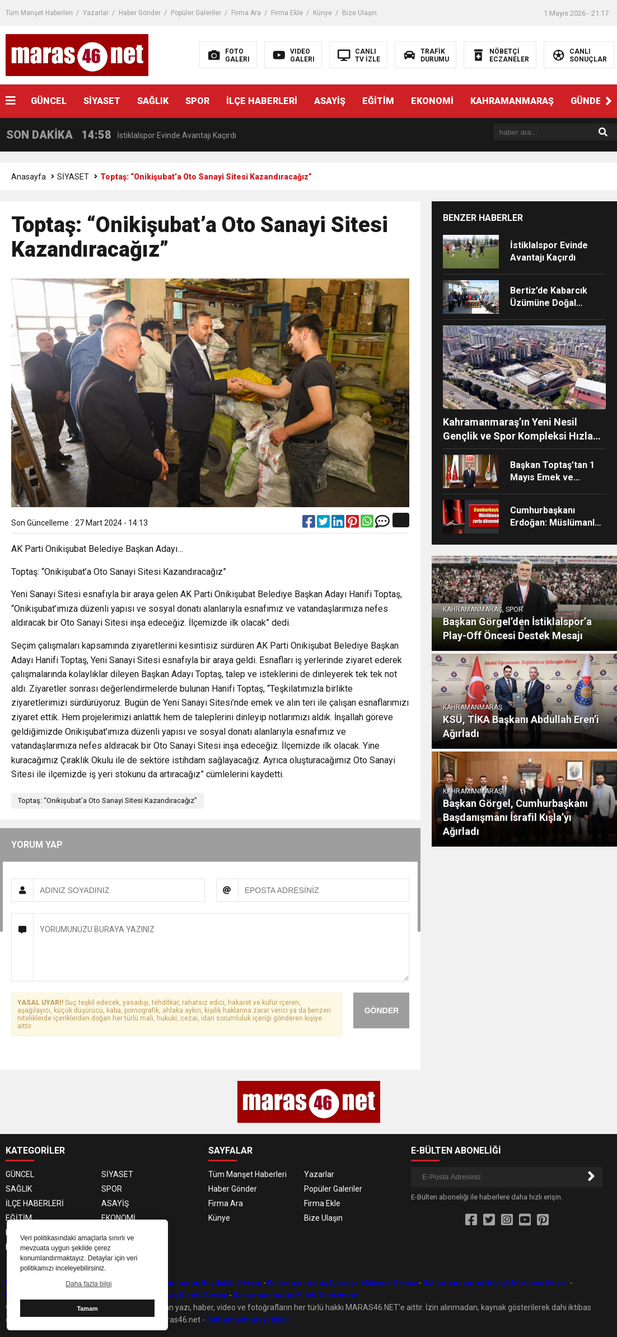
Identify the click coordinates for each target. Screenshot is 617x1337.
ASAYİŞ (329, 101)
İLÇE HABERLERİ (261, 101)
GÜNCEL (49, 101)
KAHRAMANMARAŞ (512, 101)
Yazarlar (96, 13)
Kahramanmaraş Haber (248, 1319)
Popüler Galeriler (196, 13)
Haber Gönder (140, 13)
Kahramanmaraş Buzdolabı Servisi (200, 1282)
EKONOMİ (432, 101)
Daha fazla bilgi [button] (88, 1284)
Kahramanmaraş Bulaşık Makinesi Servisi (495, 1282)
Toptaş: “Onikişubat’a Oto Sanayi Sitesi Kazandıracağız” (107, 800)
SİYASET (101, 101)
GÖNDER (381, 1010)
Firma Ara (246, 13)
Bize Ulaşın (359, 13)
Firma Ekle (287, 13)
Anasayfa (28, 176)
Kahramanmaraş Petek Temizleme (295, 1295)
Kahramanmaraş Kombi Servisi (172, 1295)
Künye (322, 13)
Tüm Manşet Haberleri (39, 13)
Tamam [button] (87, 1308)
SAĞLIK (153, 101)
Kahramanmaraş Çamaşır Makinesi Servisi (342, 1282)
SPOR (197, 101)
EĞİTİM (378, 101)
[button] (608, 101)
